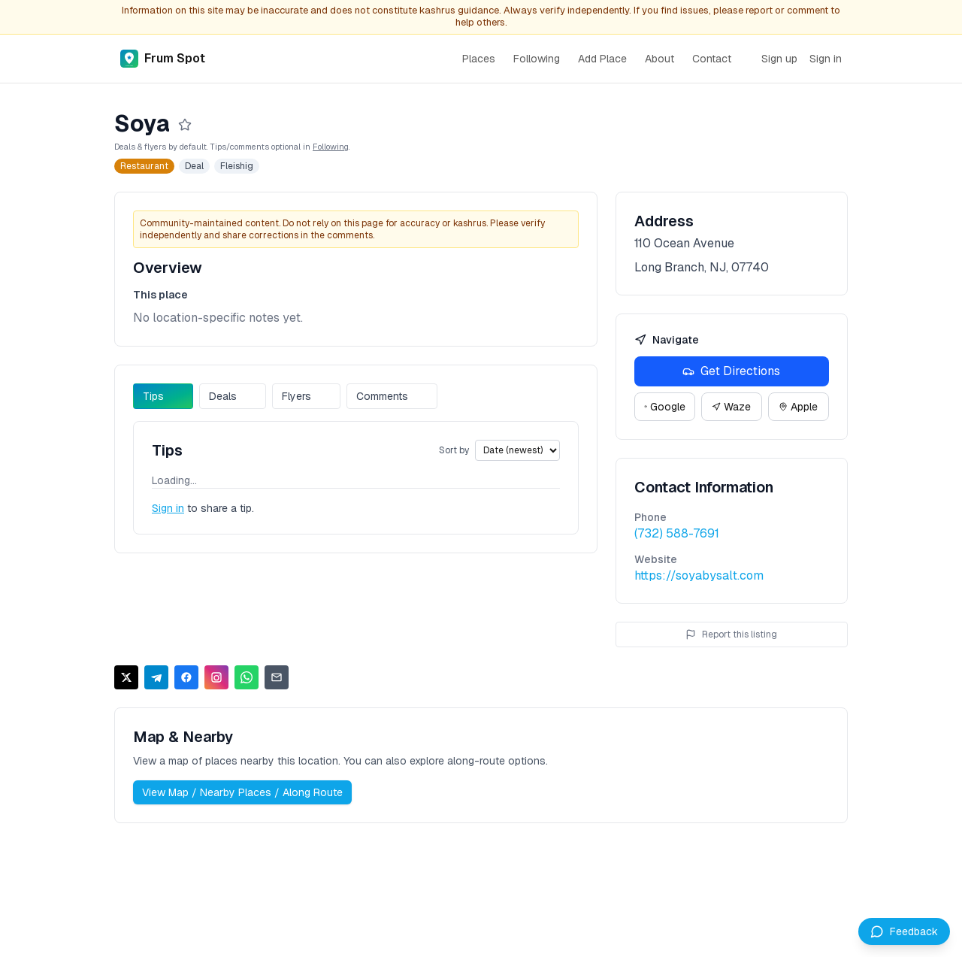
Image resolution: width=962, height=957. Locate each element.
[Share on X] (126, 677)
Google (664, 406)
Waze (731, 406)
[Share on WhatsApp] (246, 677)
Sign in (825, 58)
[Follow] (185, 125)
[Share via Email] (277, 677)
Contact (711, 58)
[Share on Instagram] (216, 677)
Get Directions (731, 371)
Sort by (454, 450)
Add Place (602, 58)
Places (478, 58)
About (659, 58)
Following (536, 58)
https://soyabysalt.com (699, 575)
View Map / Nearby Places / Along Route (242, 792)
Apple (798, 406)
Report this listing (731, 634)
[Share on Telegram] (156, 677)
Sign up (779, 58)
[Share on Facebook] (186, 677)
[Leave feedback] (904, 931)
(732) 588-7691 (676, 533)
